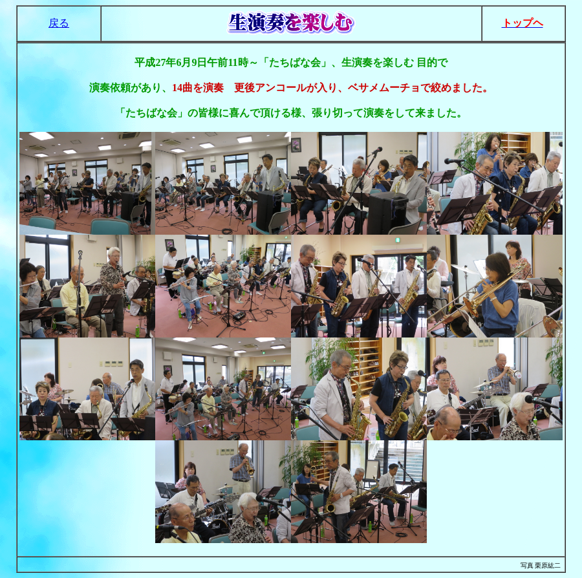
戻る (58, 22)
